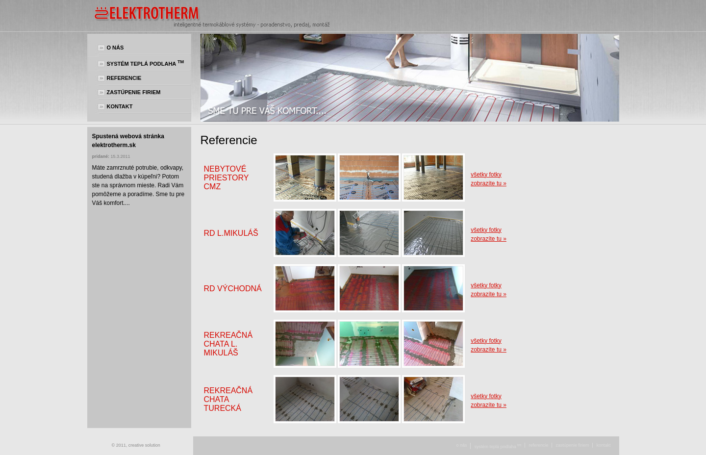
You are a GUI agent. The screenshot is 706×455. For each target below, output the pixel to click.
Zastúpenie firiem (134, 92)
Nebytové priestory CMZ (226, 178)
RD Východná (233, 288)
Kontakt (120, 106)
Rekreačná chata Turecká (228, 399)
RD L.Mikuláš (231, 233)
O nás (115, 48)
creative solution (144, 445)
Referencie (124, 78)
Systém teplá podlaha (145, 63)
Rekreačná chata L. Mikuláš (228, 344)
